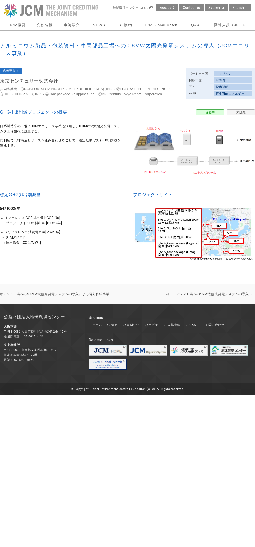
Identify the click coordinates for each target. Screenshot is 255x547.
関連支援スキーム (230, 25)
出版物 (126, 25)
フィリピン (224, 73)
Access (167, 7)
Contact (191, 7)
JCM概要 (17, 25)
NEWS (99, 25)
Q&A (195, 25)
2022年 (221, 80)
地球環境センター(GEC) (132, 7)
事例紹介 (72, 25)
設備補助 (222, 87)
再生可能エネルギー (230, 94)
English (240, 7)
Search (216, 7)
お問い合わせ (215, 325)
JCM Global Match (160, 25)
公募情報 (45, 25)
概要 (114, 325)
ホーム (97, 325)
